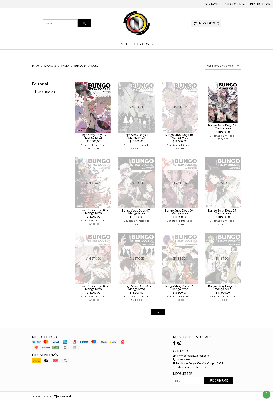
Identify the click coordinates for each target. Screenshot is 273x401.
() (206, 23)
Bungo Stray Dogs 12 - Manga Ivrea (93, 136)
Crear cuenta (235, 4)
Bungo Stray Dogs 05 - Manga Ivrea (223, 212)
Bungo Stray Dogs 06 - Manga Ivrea (179, 212)
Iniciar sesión (260, 4)
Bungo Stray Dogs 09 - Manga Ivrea (223, 127)
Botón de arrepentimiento (189, 367)
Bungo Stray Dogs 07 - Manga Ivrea (136, 212)
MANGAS (50, 66)
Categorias (143, 44)
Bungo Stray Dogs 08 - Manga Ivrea (93, 211)
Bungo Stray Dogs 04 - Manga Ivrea (93, 287)
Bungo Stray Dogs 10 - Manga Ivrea (179, 136)
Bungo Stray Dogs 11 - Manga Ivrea (136, 136)
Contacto (212, 4)
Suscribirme (218, 380)
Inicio (124, 44)
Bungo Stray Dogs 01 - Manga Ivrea (223, 287)
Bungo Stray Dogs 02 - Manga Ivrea (179, 287)
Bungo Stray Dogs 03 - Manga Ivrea (136, 287)
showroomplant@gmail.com (191, 355)
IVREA (65, 66)
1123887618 (181, 359)
